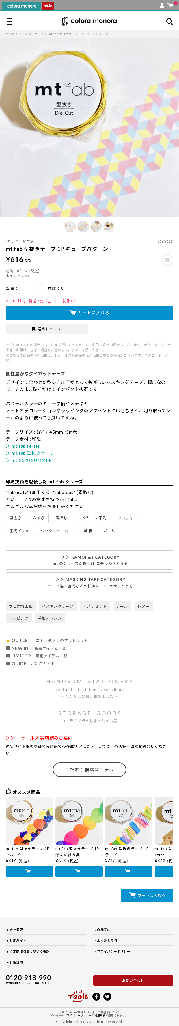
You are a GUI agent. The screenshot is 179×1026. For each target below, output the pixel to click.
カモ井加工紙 (23, 242)
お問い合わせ (133, 980)
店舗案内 (103, 930)
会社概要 (16, 930)
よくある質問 (107, 940)
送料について (47, 329)
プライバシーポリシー (113, 951)
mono (10, 34)
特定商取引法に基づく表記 (30, 951)
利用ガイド (18, 940)
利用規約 (16, 962)
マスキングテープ (31, 34)
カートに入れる (94, 312)
